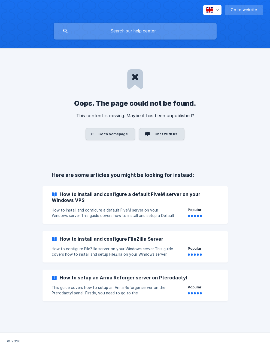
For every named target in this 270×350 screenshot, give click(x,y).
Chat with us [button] (166, 134)
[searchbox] (135, 31)
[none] (212, 10)
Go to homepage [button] (113, 134)
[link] (135, 205)
